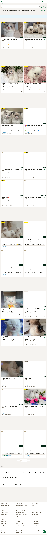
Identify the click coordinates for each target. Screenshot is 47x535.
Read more (43, 10)
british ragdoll (18, 519)
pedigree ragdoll (35, 528)
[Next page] (29, 417)
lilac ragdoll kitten (35, 523)
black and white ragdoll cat (21, 514)
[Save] (21, 40)
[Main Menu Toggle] (2, 1)
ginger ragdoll (18, 516)
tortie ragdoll (34, 516)
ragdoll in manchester (5, 519)
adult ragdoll (34, 508)
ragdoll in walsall (4, 514)
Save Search (4, 12)
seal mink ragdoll (19, 532)
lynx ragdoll (3, 532)
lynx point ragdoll (35, 525)
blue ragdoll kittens (4, 530)
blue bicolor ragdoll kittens (21, 510)
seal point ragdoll (35, 507)
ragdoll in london (4, 503)
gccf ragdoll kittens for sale (21, 505)
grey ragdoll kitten (4, 528)
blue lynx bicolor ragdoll (20, 525)
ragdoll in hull (3, 516)
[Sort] (44, 13)
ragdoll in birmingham (5, 505)
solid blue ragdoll (35, 521)
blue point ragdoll (35, 514)
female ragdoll (3, 523)
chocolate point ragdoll (20, 507)
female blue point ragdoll (36, 512)
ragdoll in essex (4, 510)
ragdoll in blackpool (4, 512)
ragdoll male (3, 521)
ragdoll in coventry (4, 507)
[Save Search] (44, 531)
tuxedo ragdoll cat (19, 528)
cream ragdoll (18, 521)
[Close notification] (45, 16)
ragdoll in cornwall (4, 508)
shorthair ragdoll (35, 503)
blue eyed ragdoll (35, 510)
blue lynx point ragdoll (36, 530)
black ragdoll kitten (19, 530)
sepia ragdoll (34, 519)
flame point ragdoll (4, 525)
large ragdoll (18, 508)
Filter (43, 6)
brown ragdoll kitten (20, 512)
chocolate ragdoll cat (20, 503)
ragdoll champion (19, 523)
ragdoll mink (34, 505)
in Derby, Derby (13, 8)
